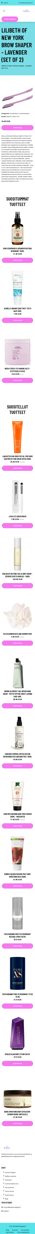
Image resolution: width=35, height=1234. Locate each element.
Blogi (6, 1199)
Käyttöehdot (10, 1232)
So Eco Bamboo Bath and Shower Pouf (17, 634)
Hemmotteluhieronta (11, 1184)
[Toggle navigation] (3, 11)
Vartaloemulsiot (24, 113)
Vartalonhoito (14, 113)
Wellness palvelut (10, 1176)
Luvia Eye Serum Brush (17, 516)
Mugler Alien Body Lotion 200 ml (17, 1054)
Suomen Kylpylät (10, 1172)
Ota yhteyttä (25, 1230)
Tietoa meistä (9, 1191)
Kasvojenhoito (9, 1187)
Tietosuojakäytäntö (23, 1232)
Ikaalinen (6, 3)
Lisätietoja (17, 128)
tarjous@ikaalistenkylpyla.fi (26, 3)
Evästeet (15, 1230)
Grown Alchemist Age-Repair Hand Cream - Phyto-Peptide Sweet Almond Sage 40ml (17, 694)
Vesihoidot (8, 1180)
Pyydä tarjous (9, 19)
